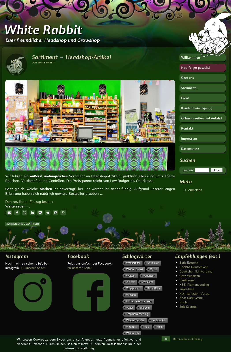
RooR (183, 302)
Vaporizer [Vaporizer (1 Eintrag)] (148, 275)
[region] (90, 117)
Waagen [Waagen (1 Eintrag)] (131, 275)
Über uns (187, 78)
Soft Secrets (187, 307)
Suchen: (188, 170)
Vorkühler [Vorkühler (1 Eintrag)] (153, 263)
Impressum (189, 139)
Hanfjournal (187, 280)
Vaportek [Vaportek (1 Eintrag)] (131, 326)
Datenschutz (190, 149)
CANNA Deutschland (193, 267)
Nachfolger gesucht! (195, 68)
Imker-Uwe (186, 289)
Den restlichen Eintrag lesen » (29, 201)
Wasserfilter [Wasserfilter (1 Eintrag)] (133, 263)
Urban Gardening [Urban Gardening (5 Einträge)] (139, 301)
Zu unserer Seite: (33, 268)
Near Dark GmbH (191, 298)
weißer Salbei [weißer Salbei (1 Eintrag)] (134, 269)
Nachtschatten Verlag (194, 293)
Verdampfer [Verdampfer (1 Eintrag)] (158, 320)
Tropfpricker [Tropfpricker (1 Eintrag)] (133, 288)
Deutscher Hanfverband (195, 271)
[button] (9, 212)
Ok (166, 339)
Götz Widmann (189, 276)
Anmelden (195, 190)
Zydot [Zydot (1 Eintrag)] (153, 269)
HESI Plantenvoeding (194, 285)
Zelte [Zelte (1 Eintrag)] (160, 326)
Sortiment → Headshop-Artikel (71, 57)
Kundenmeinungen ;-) (197, 108)
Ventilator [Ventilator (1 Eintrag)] (147, 282)
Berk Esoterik (188, 263)
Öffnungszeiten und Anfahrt (201, 118)
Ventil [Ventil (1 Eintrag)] (129, 307)
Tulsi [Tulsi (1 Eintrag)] (146, 326)
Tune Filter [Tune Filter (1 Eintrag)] (154, 288)
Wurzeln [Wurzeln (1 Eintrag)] (145, 307)
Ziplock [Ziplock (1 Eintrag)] (130, 282)
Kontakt (187, 128)
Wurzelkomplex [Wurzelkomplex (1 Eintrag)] (135, 320)
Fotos (185, 98)
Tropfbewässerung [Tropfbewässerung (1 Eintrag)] (137, 314)
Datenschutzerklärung (187, 339)
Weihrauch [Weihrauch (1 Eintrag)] (132, 333)
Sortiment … (190, 88)
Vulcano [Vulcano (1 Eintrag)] (131, 294)
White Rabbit (43, 30)
